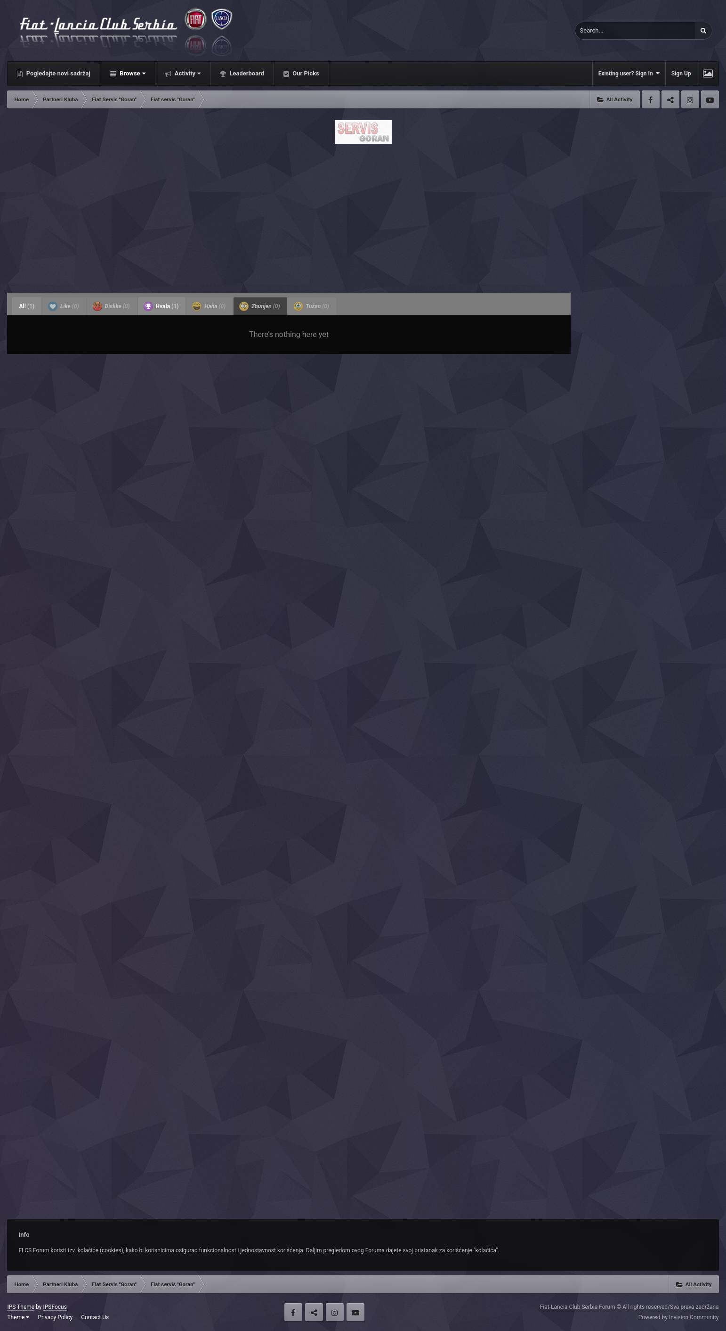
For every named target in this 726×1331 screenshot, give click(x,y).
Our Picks (305, 73)
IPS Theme (20, 1307)
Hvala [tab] (161, 306)
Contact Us (95, 1317)
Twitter (670, 99)
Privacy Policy (55, 1317)
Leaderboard (246, 73)
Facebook (651, 99)
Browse (131, 73)
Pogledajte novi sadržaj (57, 73)
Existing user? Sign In (629, 73)
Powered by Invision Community (678, 1317)
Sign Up (681, 73)
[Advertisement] (363, 215)
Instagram (690, 99)
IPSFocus (54, 1307)
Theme (18, 1317)
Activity (187, 73)
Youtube (710, 99)
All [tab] (26, 306)
